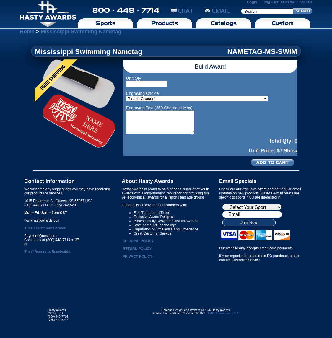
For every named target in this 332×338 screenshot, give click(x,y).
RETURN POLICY (137, 249)
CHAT (182, 11)
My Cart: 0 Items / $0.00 (288, 2)
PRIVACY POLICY (137, 256)
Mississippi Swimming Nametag (81, 32)
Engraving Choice (142, 93)
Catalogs (224, 23)
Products (164, 23)
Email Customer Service (45, 228)
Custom (283, 23)
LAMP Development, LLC (222, 313)
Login (252, 2)
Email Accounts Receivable (47, 252)
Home (27, 32)
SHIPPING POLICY (138, 241)
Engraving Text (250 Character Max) (159, 107)
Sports (105, 23)
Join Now (249, 222)
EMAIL (217, 11)
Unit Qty (133, 78)
